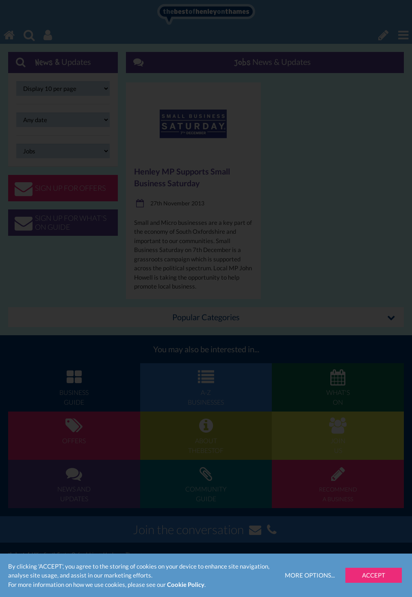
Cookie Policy (185, 584)
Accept (373, 575)
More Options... (310, 575)
